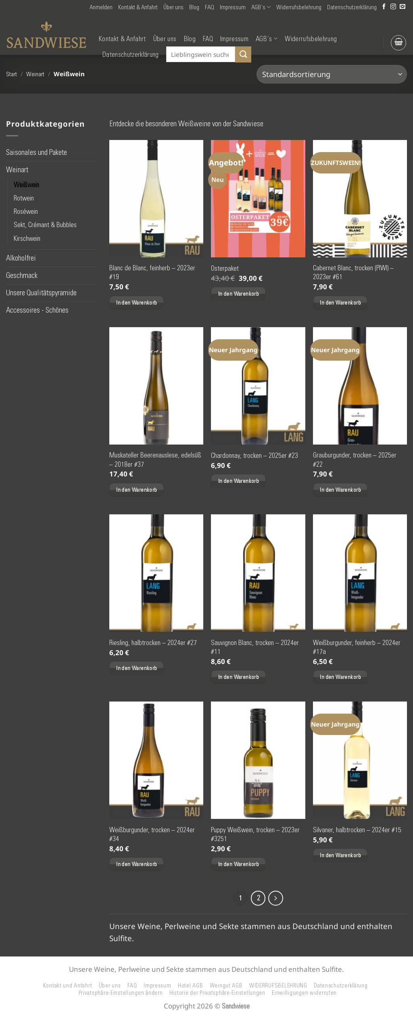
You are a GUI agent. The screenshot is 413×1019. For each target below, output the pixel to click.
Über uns (173, 7)
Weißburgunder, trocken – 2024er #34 (152, 834)
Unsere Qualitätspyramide (41, 292)
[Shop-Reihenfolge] (332, 74)
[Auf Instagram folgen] (393, 7)
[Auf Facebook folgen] (384, 7)
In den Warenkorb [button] (136, 302)
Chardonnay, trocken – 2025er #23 (254, 455)
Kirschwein (27, 238)
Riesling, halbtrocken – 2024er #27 (153, 643)
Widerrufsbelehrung (298, 7)
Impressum (233, 7)
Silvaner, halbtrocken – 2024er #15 (357, 830)
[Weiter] (277, 899)
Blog (194, 7)
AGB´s (261, 7)
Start (11, 74)
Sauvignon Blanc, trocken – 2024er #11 (255, 647)
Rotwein (24, 198)
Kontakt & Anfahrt (138, 7)
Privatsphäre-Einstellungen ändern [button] (121, 994)
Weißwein (26, 185)
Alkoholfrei (21, 258)
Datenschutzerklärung (352, 7)
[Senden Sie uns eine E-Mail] (402, 7)
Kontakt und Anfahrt (67, 986)
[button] (101, 7)
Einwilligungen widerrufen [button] (304, 994)
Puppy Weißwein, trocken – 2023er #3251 (255, 834)
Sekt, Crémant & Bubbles (45, 225)
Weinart (35, 74)
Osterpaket (225, 268)
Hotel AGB (190, 986)
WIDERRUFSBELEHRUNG (278, 986)
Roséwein (26, 211)
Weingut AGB (226, 986)
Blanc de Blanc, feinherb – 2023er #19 (152, 272)
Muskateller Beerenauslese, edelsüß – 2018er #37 (155, 459)
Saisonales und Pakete (36, 152)
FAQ (209, 7)
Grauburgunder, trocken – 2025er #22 (354, 459)
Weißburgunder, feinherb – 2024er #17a (356, 647)
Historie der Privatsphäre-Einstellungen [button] (217, 994)
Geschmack (22, 275)
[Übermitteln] (243, 54)
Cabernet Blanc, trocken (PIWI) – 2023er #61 (353, 272)
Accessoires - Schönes (37, 310)
